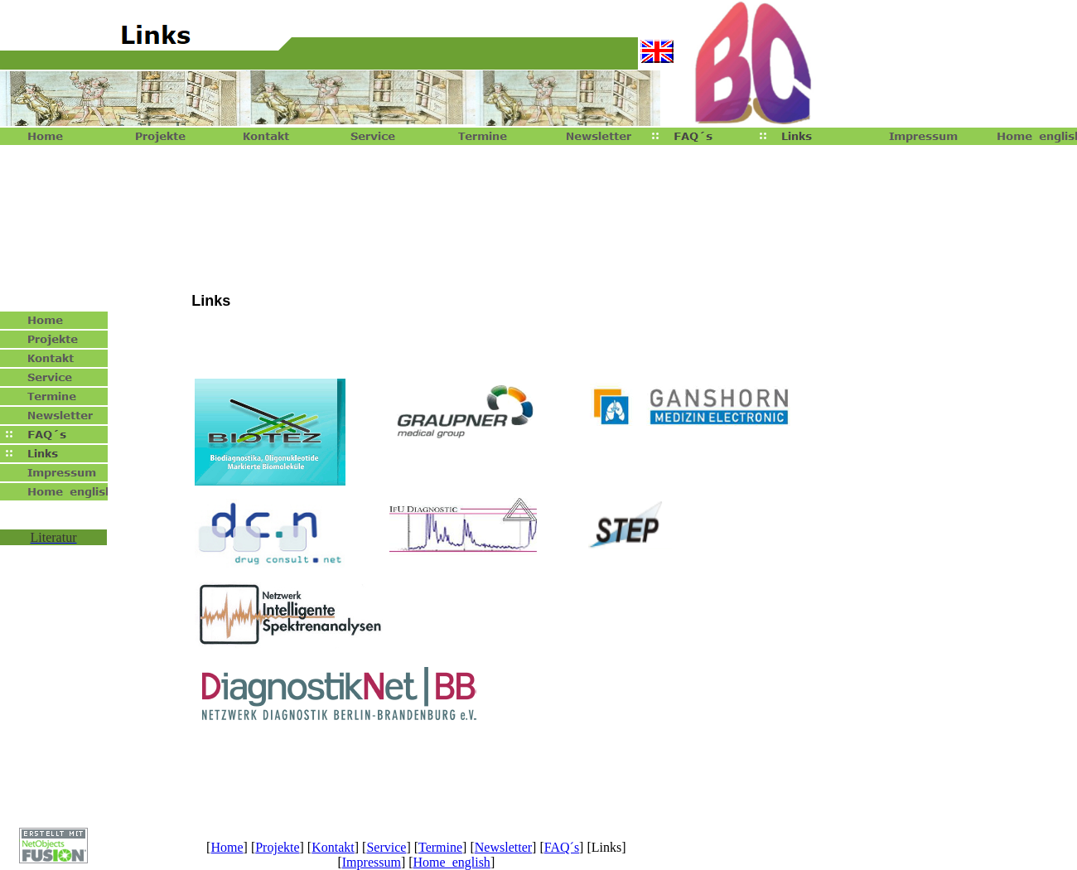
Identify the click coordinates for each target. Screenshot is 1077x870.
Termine (440, 847)
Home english (451, 862)
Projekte (277, 847)
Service (386, 847)
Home (226, 847)
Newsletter (503, 847)
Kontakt (333, 847)
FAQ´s (561, 847)
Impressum (371, 862)
